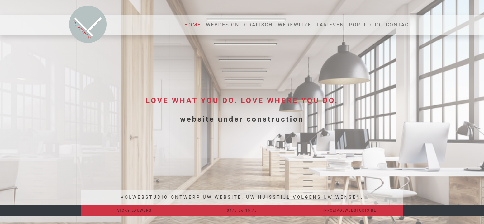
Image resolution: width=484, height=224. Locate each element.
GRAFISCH (258, 25)
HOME (193, 24)
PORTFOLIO (365, 25)
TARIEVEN (330, 25)
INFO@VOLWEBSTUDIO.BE (350, 210)
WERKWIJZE (294, 25)
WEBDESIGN (222, 25)
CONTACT (399, 25)
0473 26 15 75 (242, 210)
